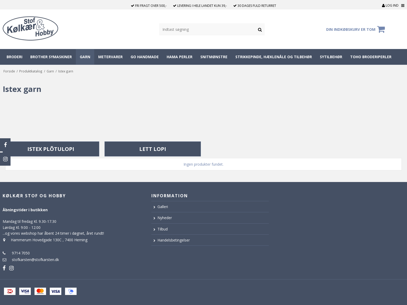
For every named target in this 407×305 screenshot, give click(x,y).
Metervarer (110, 56)
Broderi (14, 56)
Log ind (390, 5)
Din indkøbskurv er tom (356, 29)
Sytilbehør (331, 56)
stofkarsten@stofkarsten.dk (35, 259)
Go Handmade (145, 56)
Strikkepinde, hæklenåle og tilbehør (273, 56)
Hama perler (179, 56)
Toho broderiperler (370, 56)
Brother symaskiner (51, 56)
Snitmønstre (213, 56)
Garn (85, 56)
